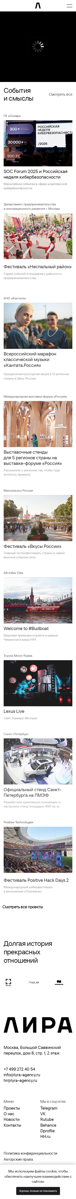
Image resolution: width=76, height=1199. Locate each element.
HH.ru (45, 1136)
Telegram (48, 1108)
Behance (48, 1125)
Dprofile (47, 1131)
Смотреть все (60, 94)
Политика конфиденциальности (30, 1153)
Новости (11, 1119)
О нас (9, 1113)
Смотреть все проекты (22, 906)
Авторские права (18, 1159)
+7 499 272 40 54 (19, 1069)
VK (43, 1113)
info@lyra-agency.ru (22, 1074)
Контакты (12, 1125)
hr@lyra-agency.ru (20, 1080)
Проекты (12, 1108)
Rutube (47, 1119)
